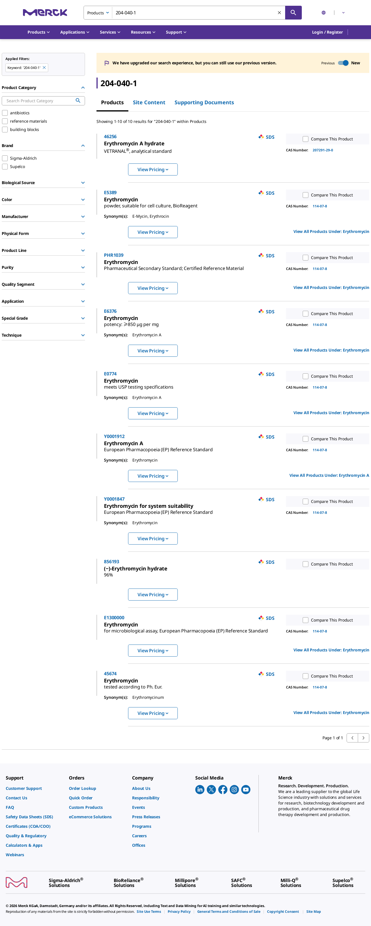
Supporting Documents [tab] (204, 102)
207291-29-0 (323, 150)
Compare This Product (326, 139)
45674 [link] (135, 676)
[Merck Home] (45, 12)
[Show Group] (83, 183)
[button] (327, 32)
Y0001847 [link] (139, 499)
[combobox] (193, 13)
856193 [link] (136, 561)
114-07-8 (320, 206)
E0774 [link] (135, 374)
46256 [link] (135, 136)
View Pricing (153, 169)
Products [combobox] (95, 13)
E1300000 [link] (139, 617)
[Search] (293, 13)
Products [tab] (112, 102)
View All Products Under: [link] (331, 231)
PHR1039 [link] (138, 255)
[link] (162, 148)
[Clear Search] (279, 13)
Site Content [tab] (149, 102)
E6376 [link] (135, 311)
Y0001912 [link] (139, 436)
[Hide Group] (83, 87)
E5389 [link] (135, 192)
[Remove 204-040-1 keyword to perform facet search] (44, 68)
